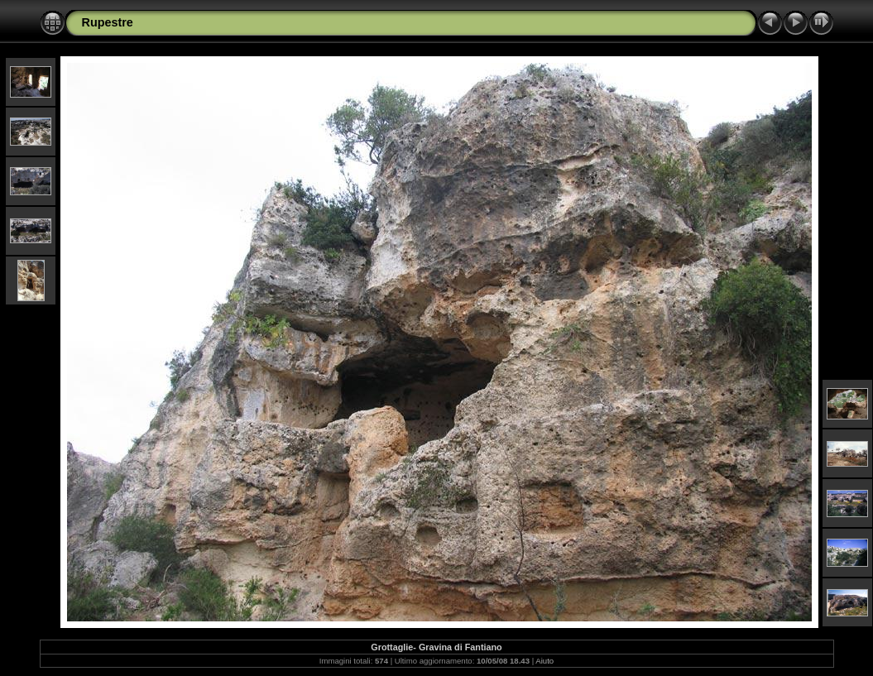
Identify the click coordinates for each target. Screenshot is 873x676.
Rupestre (107, 22)
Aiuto (544, 660)
